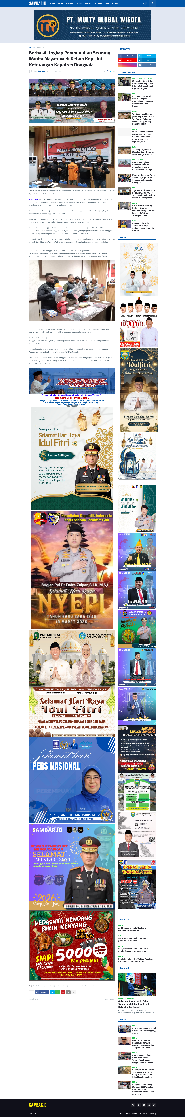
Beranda (32, 47)
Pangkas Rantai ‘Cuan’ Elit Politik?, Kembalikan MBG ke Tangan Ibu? (133, 950)
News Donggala (51, 986)
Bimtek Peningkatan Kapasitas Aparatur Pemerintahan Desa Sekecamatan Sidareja (142, 166)
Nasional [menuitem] (88, 3)
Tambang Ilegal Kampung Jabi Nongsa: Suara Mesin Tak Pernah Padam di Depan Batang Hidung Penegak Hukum (143, 119)
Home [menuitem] (52, 3)
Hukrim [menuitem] (69, 3)
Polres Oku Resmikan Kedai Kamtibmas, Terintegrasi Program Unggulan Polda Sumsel (142, 1059)
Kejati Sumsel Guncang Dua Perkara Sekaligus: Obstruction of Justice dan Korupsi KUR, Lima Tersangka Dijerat (144, 210)
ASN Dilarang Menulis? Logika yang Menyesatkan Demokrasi (133, 929)
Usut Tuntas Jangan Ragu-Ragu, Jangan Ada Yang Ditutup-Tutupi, (72, 402)
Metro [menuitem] (60, 3)
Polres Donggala (64, 986)
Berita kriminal (42, 47)
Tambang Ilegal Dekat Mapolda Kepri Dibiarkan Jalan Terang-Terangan (143, 152)
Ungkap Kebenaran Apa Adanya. (72, 404)
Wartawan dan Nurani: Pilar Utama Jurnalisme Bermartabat (133, 939)
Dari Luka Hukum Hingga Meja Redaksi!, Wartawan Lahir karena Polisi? (135, 960)
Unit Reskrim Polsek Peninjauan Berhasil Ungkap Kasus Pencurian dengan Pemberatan (143, 1044)
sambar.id (32, 1114)
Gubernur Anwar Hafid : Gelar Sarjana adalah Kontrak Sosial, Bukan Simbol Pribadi (133, 1004)
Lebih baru (34, 999)
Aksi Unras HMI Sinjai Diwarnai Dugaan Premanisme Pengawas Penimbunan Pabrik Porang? (142, 101)
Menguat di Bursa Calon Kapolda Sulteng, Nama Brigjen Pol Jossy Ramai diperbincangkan (142, 85)
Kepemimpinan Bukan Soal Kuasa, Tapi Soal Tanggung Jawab (144, 1030)
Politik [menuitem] (79, 3)
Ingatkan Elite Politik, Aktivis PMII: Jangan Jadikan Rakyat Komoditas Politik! (143, 227)
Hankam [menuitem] (98, 3)
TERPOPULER (127, 72)
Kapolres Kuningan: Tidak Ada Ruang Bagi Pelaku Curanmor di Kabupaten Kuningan (143, 179)
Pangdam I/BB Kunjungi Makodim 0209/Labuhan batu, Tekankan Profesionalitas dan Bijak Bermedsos (143, 1089)
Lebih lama (109, 999)
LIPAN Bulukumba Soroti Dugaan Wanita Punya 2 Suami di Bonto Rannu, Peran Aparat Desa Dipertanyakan (142, 137)
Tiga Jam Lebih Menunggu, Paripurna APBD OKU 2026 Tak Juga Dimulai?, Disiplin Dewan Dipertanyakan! (143, 194)
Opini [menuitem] (107, 3)
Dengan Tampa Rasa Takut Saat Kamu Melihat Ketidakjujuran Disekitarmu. (72, 400)
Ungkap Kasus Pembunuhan (81, 986)
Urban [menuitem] (115, 3)
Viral (94, 986)
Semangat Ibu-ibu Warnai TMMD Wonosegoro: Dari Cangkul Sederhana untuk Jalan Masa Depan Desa (143, 1073)
